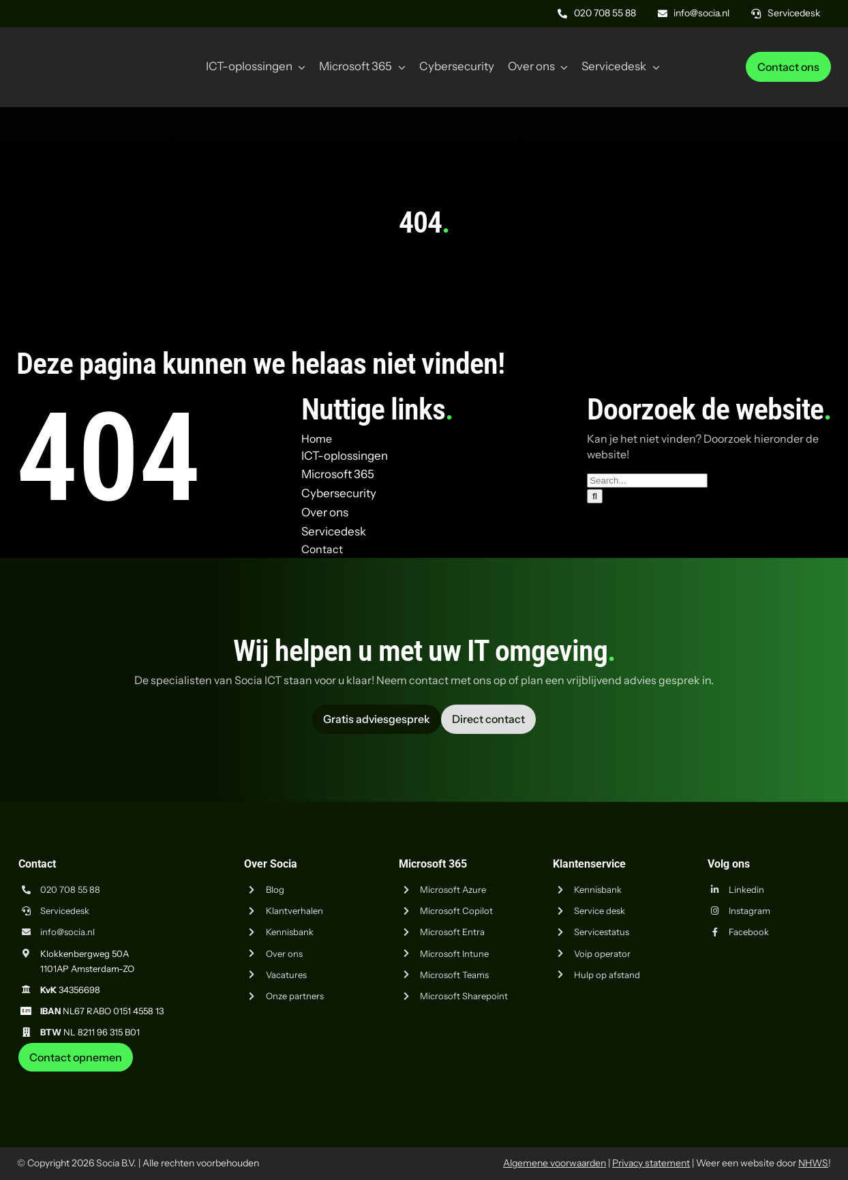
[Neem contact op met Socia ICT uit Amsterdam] (75, 1057)
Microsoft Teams (454, 974)
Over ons (284, 953)
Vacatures (286, 974)
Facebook (749, 931)
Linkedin (746, 889)
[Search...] (647, 480)
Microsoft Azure (453, 889)
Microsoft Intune (454, 953)
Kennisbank (290, 931)
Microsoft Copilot (456, 910)
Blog (275, 889)
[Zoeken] (595, 496)
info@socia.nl (67, 931)
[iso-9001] (729, 1077)
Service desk (599, 910)
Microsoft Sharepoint (464, 995)
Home (316, 438)
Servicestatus (601, 931)
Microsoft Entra (452, 931)
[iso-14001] (797, 1077)
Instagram (749, 910)
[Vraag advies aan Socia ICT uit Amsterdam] (376, 719)
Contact (322, 549)
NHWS (813, 1163)
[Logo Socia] (68, 46)
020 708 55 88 (70, 889)
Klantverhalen (294, 910)
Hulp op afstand (607, 974)
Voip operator (602, 953)
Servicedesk (64, 910)
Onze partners (295, 995)
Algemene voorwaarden (554, 1163)
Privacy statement (651, 1163)
